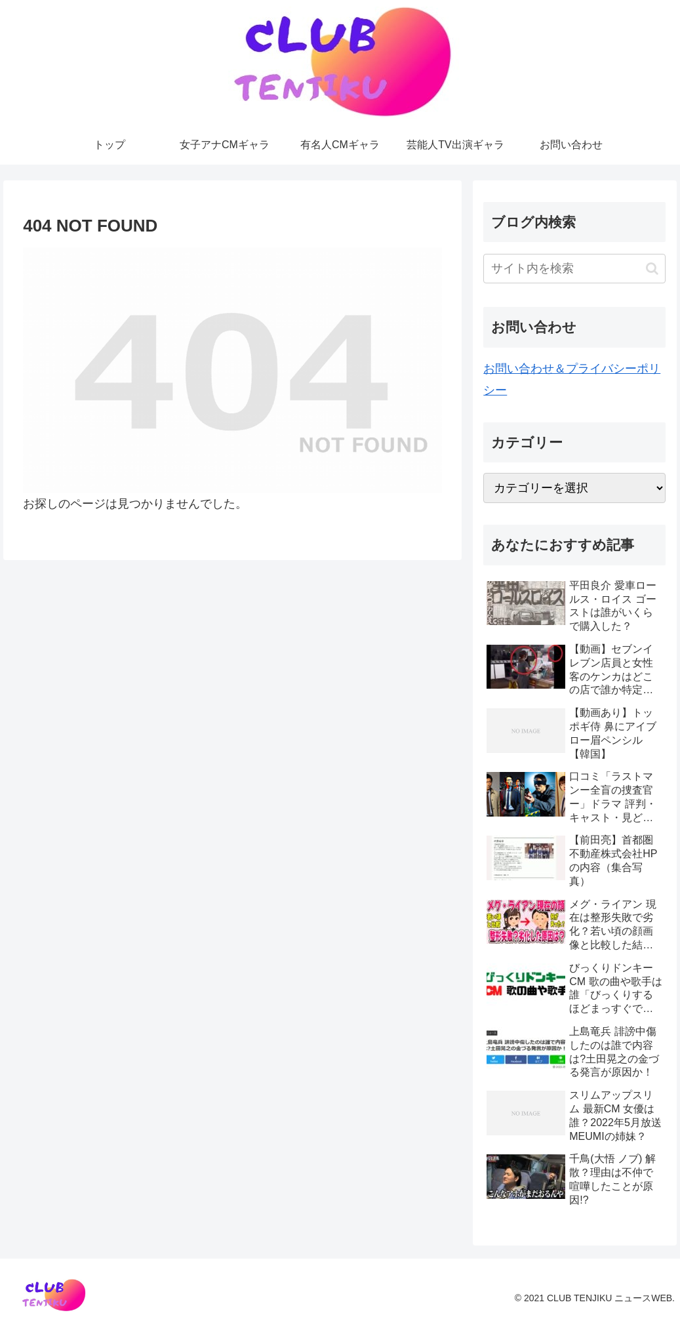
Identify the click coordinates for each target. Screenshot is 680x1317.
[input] (574, 268)
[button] (652, 268)
